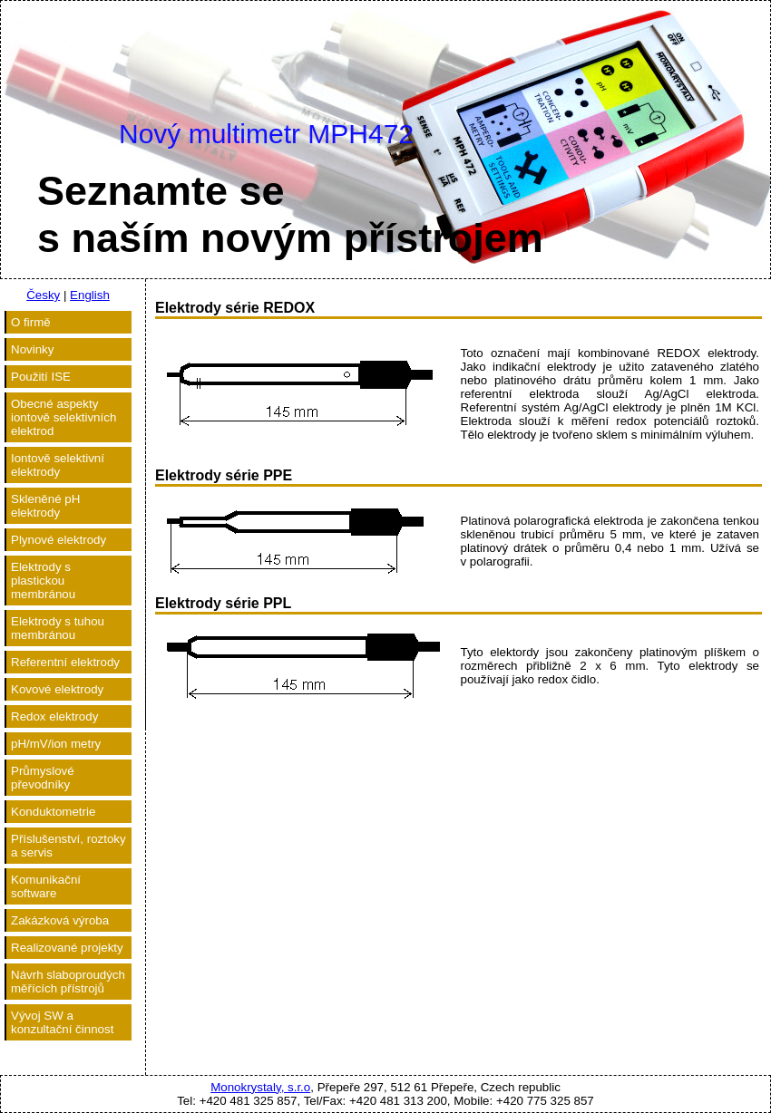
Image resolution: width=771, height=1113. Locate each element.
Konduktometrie (53, 811)
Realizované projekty (67, 947)
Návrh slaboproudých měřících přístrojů (68, 981)
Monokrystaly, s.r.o (260, 1087)
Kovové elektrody (57, 689)
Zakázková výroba (60, 920)
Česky (43, 295)
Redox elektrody (54, 716)
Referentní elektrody (65, 662)
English (90, 295)
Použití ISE (41, 376)
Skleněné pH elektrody (45, 505)
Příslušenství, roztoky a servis (68, 845)
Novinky (32, 349)
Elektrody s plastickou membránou (43, 580)
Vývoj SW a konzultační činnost (62, 1022)
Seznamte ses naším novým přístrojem (290, 214)
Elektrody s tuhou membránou (57, 628)
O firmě (31, 322)
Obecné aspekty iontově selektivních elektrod (63, 417)
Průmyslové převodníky (42, 777)
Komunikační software (46, 886)
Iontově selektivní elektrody (57, 465)
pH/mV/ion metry (56, 743)
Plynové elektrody (58, 540)
